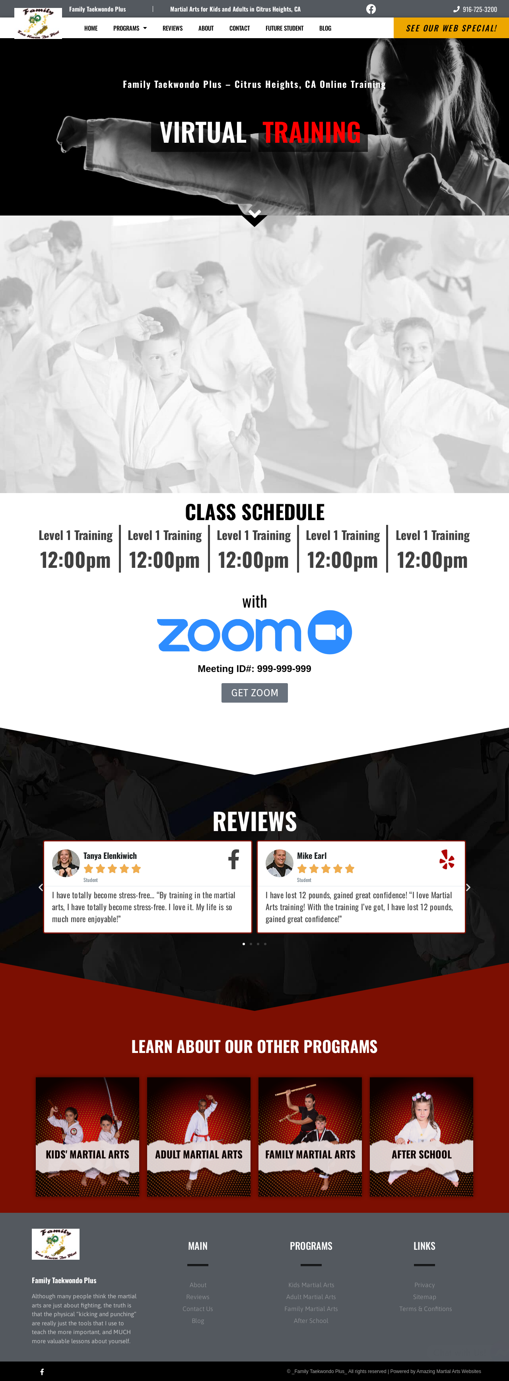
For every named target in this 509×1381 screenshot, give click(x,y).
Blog (325, 27)
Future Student (284, 27)
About (206, 27)
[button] (41, 887)
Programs (130, 28)
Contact (239, 27)
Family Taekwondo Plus (97, 8)
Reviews (173, 27)
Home (90, 27)
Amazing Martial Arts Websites (449, 1371)
